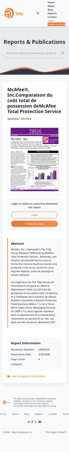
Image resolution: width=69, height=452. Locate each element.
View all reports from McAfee (26, 376)
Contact (52, 17)
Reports (52, 13)
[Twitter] (35, 422)
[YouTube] (39, 422)
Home (51, 2)
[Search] (34, 53)
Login (51, 20)
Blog (50, 9)
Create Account (56, 24)
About (51, 6)
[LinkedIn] (29, 422)
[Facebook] (32, 422)
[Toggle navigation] (38, 13)
